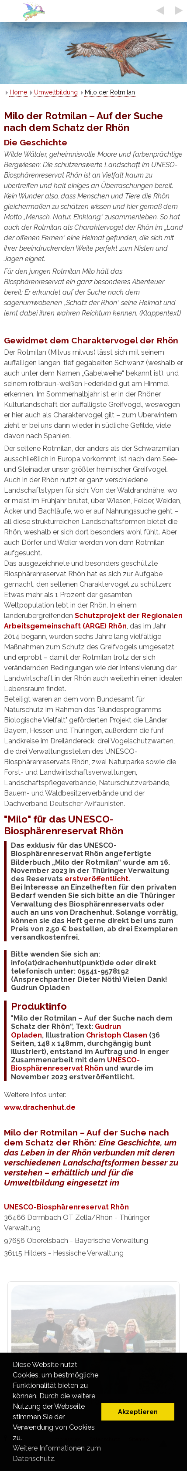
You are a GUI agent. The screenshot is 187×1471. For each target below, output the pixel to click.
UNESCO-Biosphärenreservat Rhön (75, 1064)
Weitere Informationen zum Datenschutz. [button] (57, 1453)
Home (18, 92)
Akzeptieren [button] (138, 1411)
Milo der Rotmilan (110, 92)
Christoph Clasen (116, 1035)
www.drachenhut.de (40, 1107)
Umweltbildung (56, 92)
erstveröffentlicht (96, 879)
